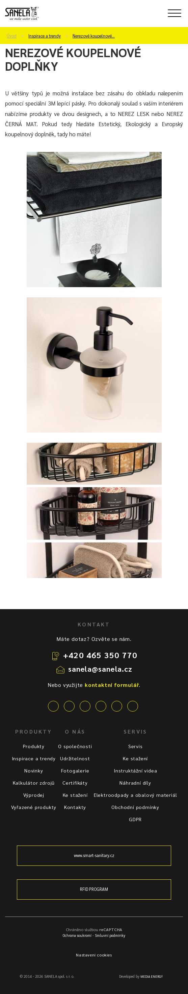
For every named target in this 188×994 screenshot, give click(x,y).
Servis (135, 746)
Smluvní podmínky (110, 935)
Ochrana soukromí (77, 935)
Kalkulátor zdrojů (34, 783)
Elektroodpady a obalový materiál (135, 795)
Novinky (33, 770)
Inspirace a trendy (44, 36)
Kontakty (75, 807)
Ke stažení (75, 795)
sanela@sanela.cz (100, 668)
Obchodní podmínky (135, 807)
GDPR (135, 819)
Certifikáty (75, 783)
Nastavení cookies (94, 954)
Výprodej (33, 795)
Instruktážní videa (135, 770)
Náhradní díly (135, 783)
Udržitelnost (75, 758)
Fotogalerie (75, 770)
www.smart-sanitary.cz (94, 855)
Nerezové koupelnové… (94, 36)
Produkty (34, 746)
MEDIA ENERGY (151, 976)
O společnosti (75, 746)
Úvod (12, 36)
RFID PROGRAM (94, 889)
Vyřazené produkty (34, 807)
